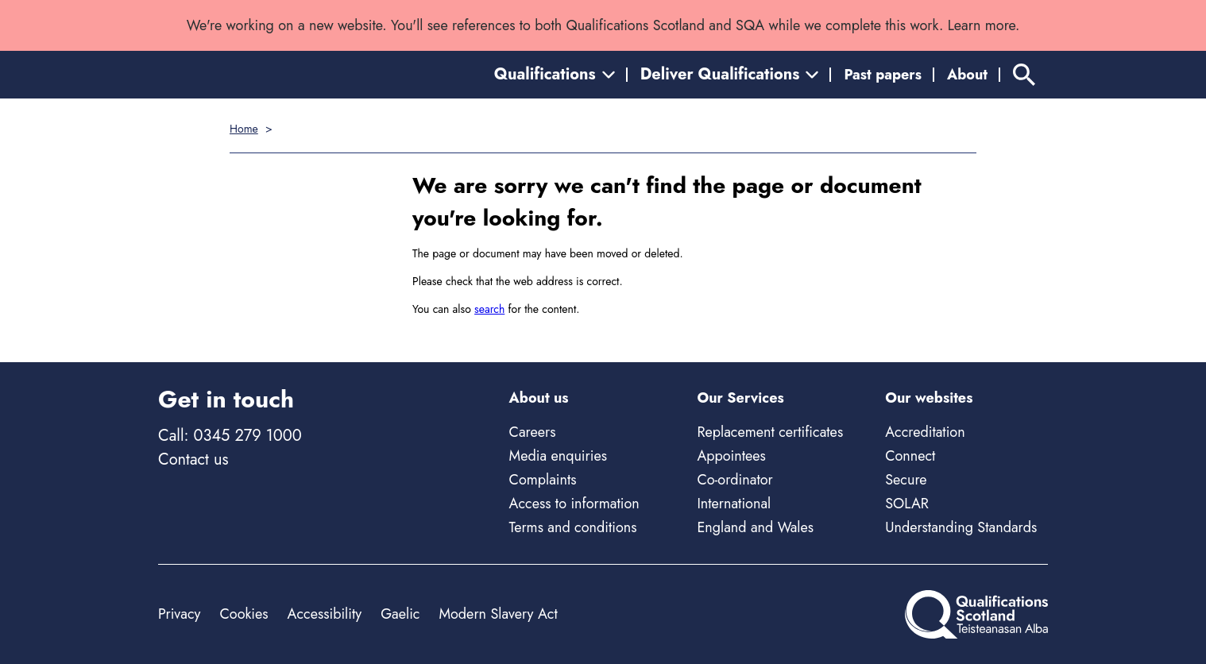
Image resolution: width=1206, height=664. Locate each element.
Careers (532, 432)
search (489, 309)
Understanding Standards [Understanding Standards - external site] (961, 527)
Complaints (543, 479)
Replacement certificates (770, 432)
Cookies (243, 614)
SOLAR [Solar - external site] (907, 503)
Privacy (179, 614)
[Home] (976, 614)
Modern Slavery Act (498, 614)
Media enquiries (558, 456)
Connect (910, 456)
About (967, 74)
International (734, 503)
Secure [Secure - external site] (905, 479)
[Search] (1024, 74)
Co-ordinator (734, 479)
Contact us (193, 459)
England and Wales (755, 527)
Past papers (883, 74)
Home (244, 129)
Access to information (574, 503)
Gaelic (400, 614)
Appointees (731, 456)
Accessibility (325, 614)
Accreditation (924, 432)
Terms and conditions (573, 527)
